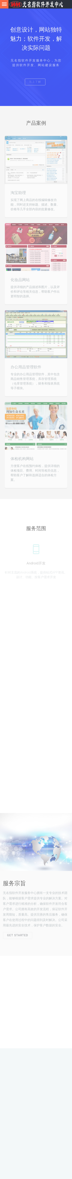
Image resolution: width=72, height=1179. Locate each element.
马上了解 (35, 83)
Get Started (17, 936)
